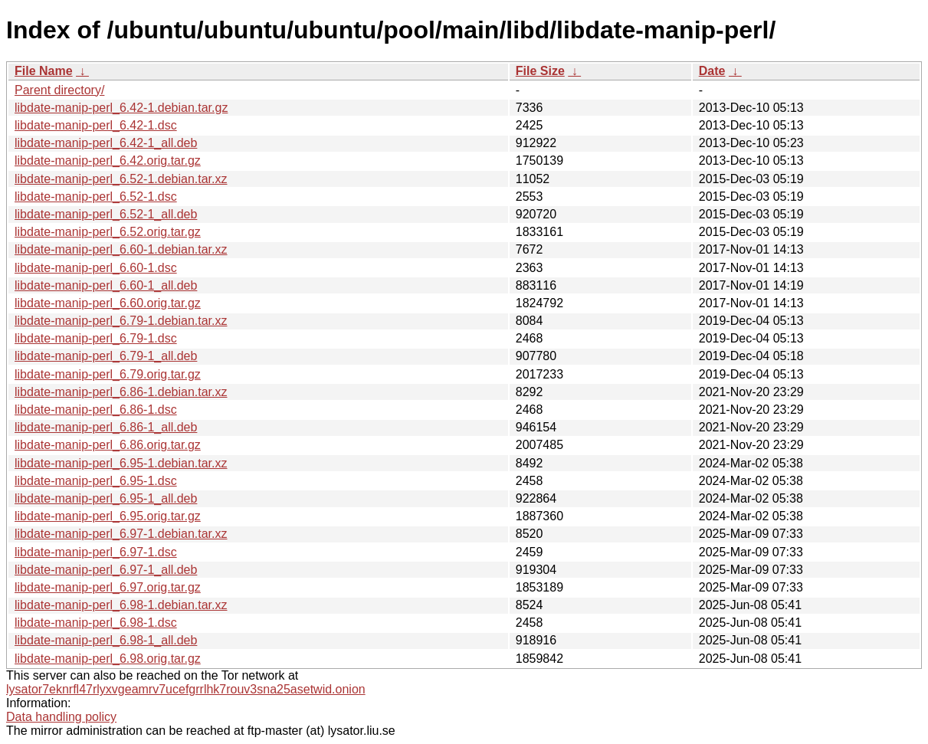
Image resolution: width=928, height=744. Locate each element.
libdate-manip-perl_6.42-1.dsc (96, 125)
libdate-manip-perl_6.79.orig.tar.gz (108, 374)
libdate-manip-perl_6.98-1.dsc (96, 622)
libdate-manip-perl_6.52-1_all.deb (106, 214)
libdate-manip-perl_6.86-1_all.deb (106, 427)
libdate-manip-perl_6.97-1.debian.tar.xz (121, 533)
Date (712, 70)
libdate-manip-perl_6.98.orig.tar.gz (108, 658)
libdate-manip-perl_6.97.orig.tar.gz (108, 587)
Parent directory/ (59, 90)
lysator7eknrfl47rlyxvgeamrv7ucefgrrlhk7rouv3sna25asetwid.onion (186, 689)
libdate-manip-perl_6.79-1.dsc (96, 338)
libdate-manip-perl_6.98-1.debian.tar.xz (121, 604)
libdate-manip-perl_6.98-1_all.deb (106, 640)
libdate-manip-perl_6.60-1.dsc (96, 267)
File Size (540, 70)
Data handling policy (61, 716)
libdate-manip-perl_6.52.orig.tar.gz (108, 231)
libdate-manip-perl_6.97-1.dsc (96, 552)
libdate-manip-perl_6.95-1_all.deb (106, 498)
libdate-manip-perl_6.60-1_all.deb (106, 285)
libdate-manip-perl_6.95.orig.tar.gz (108, 516)
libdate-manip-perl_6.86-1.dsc (96, 409)
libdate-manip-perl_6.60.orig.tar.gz (108, 303)
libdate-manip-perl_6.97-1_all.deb (106, 569)
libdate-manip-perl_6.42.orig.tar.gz (108, 160)
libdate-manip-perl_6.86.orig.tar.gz (108, 444)
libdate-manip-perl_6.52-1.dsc (96, 196)
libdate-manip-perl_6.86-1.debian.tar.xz (121, 391)
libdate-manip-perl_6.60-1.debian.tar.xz (121, 249)
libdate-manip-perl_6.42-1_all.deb (106, 142)
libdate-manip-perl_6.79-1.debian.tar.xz (121, 320)
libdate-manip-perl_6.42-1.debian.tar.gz (121, 107)
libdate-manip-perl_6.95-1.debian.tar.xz (121, 463)
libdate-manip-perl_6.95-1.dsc (96, 480)
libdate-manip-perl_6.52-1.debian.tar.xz (121, 178)
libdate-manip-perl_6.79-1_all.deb (106, 355)
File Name (44, 70)
